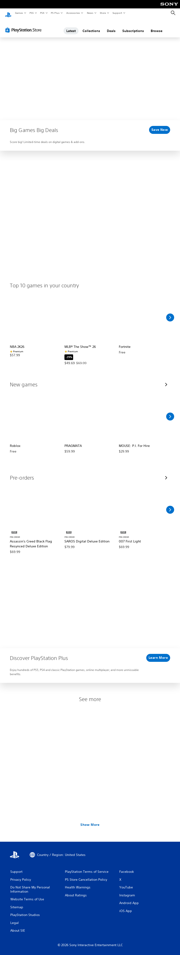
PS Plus (55, 12)
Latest (71, 26)
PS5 (31, 12)
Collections (91, 26)
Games (19, 12)
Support (117, 12)
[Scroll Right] (170, 313)
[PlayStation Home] (8, 13)
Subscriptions (133, 26)
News (90, 12)
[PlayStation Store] (24, 25)
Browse (156, 26)
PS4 (42, 12)
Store (103, 12)
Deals (111, 26)
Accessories (73, 12)
